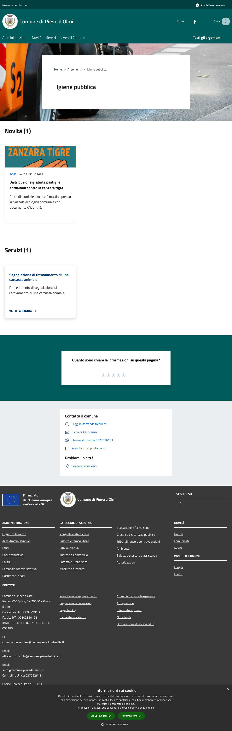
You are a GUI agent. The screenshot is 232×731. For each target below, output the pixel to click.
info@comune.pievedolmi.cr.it (23, 670)
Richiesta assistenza (73, 617)
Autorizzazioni (126, 562)
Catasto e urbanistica (73, 561)
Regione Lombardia (14, 5)
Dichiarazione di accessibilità (135, 624)
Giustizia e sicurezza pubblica (136, 534)
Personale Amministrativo (19, 568)
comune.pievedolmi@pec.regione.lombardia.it (33, 642)
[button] (116, 724)
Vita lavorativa (69, 548)
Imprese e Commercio (74, 554)
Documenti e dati (13, 575)
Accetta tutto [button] (101, 715)
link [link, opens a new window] (153, 707)
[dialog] (116, 708)
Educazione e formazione (133, 527)
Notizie (178, 534)
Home (58, 69)
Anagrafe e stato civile (74, 534)
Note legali (124, 617)
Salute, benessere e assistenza (137, 555)
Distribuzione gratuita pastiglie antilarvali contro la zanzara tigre (36, 185)
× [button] (227, 689)
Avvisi (13, 174)
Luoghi (178, 567)
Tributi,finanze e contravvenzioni (138, 541)
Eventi (178, 574)
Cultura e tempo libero (74, 541)
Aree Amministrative (16, 541)
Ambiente (123, 548)
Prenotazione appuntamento (78, 596)
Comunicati (181, 541)
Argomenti (74, 69)
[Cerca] (225, 21)
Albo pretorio (125, 603)
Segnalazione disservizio (75, 603)
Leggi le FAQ (68, 610)
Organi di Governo (14, 534)
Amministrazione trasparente (136, 596)
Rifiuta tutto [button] (131, 715)
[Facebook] (190, 21)
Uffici (5, 548)
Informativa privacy (129, 610)
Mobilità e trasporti (72, 568)
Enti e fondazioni (13, 554)
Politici (6, 561)
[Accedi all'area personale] (210, 5)
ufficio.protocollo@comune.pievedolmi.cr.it (31, 656)
